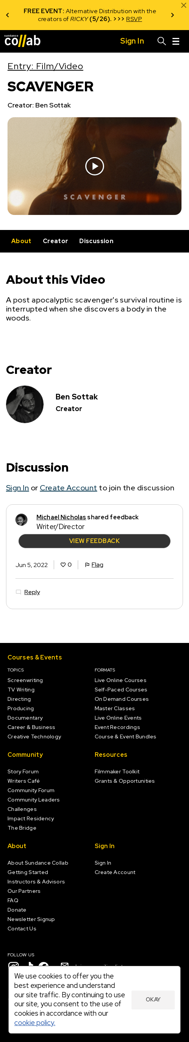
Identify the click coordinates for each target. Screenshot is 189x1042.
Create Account (68, 488)
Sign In (17, 488)
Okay (153, 999)
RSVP (134, 19)
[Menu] (175, 41)
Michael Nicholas (61, 517)
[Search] (161, 41)
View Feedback (94, 541)
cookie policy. (34, 1022)
